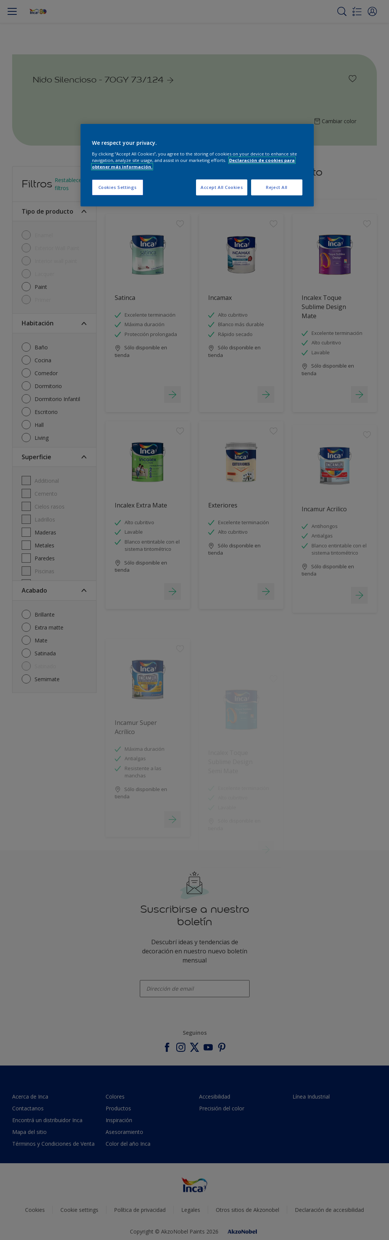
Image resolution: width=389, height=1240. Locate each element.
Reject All (277, 187)
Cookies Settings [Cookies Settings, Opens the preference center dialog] (117, 187)
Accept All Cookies (222, 187)
